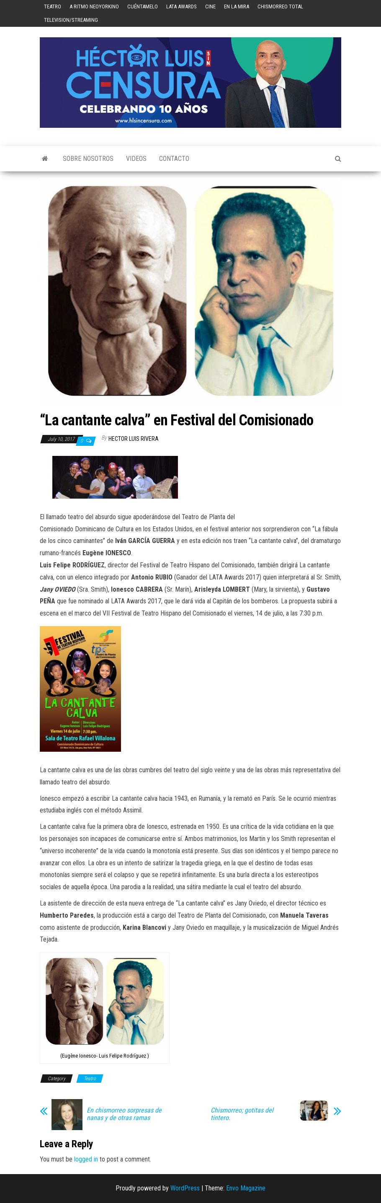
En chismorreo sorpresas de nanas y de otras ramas (124, 1114)
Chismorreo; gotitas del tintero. (242, 1114)
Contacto (174, 159)
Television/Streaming (71, 20)
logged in (86, 1159)
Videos (136, 159)
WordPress (185, 1188)
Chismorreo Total (280, 6)
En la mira (236, 6)
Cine (210, 6)
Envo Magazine (245, 1188)
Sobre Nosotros (88, 159)
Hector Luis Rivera (133, 438)
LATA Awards (181, 6)
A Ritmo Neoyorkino (94, 6)
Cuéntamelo (142, 6)
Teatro (52, 6)
